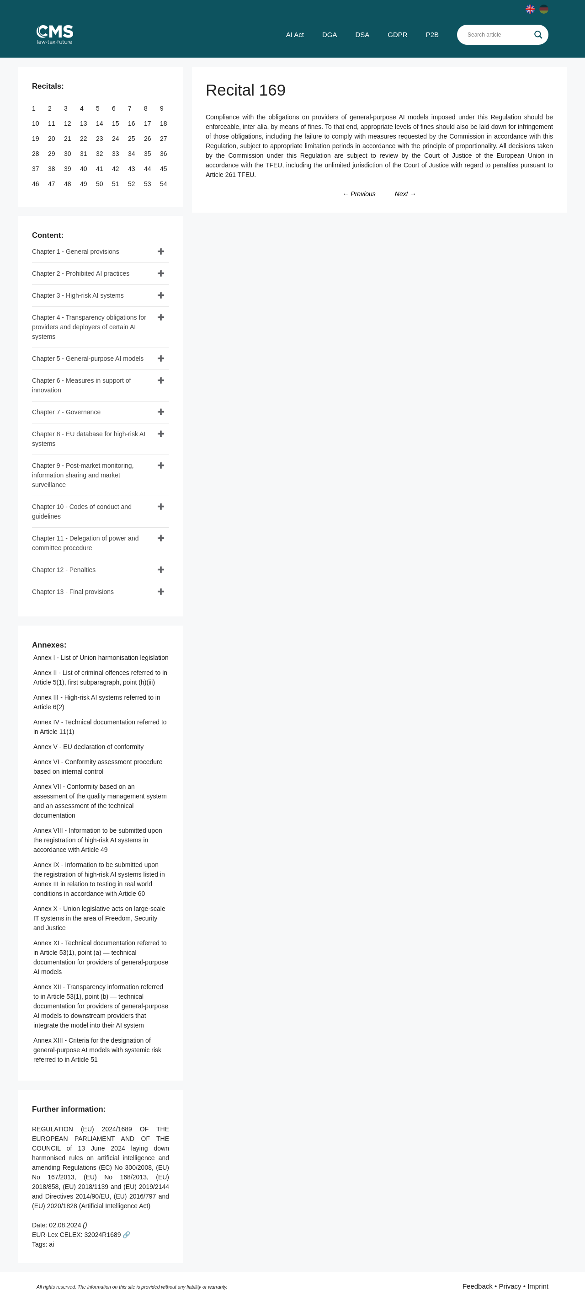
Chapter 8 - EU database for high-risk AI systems (88, 438)
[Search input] (499, 34)
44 (148, 168)
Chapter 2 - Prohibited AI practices (80, 273)
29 (52, 153)
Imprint (537, 1286)
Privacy (510, 1286)
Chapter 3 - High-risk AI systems (78, 295)
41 (100, 168)
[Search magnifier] (538, 34)
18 (164, 123)
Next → (405, 194)
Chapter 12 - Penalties (64, 569)
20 (52, 138)
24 (116, 138)
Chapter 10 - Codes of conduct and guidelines (82, 511)
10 (36, 123)
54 (164, 183)
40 (84, 168)
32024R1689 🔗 (107, 1234)
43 (132, 168)
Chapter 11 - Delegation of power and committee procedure (85, 543)
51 (116, 183)
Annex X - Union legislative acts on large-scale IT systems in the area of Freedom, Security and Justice (99, 918)
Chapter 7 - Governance (66, 412)
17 (148, 123)
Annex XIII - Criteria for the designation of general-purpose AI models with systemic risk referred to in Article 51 (97, 1050)
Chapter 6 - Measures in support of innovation (81, 385)
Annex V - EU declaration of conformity (88, 746)
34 (132, 153)
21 (68, 138)
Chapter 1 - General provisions (75, 251)
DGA (329, 34)
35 (148, 153)
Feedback (478, 1286)
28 (36, 153)
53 (148, 183)
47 (52, 183)
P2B (432, 34)
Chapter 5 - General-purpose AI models (88, 358)
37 (36, 168)
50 (100, 183)
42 (116, 168)
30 (68, 153)
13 (84, 123)
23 (100, 138)
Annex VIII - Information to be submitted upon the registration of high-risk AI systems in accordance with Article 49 (97, 840)
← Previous (358, 194)
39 (68, 168)
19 (36, 138)
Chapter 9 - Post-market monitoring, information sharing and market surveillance (83, 475)
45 (164, 168)
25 (132, 138)
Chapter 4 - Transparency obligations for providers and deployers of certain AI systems (89, 327)
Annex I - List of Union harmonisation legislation (101, 657)
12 (68, 123)
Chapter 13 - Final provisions (73, 591)
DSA (362, 34)
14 (100, 123)
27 (164, 138)
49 (84, 183)
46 (36, 183)
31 (84, 153)
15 (116, 123)
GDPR (397, 34)
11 (52, 123)
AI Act (295, 34)
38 (52, 168)
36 (164, 153)
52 (132, 183)
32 (100, 153)
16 (132, 123)
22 (84, 138)
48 (68, 183)
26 (148, 138)
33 (116, 153)
